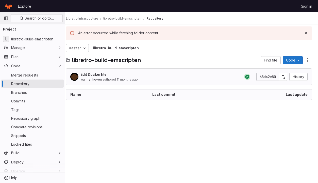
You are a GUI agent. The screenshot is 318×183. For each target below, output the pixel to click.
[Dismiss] (306, 33)
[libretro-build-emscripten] (32, 39)
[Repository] (32, 84)
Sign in (306, 6)
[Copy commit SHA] (283, 77)
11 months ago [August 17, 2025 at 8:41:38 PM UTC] (132, 79)
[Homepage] (8, 6)
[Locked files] (32, 144)
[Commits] (32, 101)
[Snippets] (32, 135)
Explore (24, 6)
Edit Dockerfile (99, 74)
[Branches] (32, 92)
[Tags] (32, 109)
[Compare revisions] (32, 127)
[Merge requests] (32, 75)
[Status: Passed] (247, 77)
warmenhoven (96, 79)
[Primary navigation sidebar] (6, 18)
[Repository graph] (32, 118)
